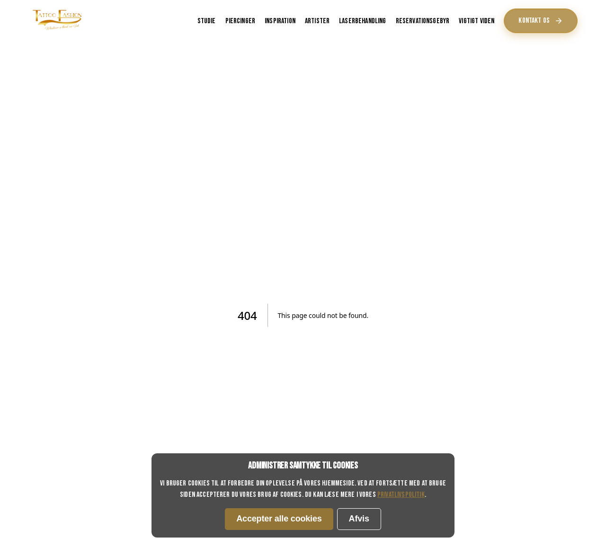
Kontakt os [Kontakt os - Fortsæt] (540, 20)
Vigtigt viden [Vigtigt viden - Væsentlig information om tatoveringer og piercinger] (476, 21)
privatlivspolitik (401, 494)
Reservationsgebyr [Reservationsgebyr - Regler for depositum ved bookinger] (423, 21)
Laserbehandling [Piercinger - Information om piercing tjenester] (362, 21)
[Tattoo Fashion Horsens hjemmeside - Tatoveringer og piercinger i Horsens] (57, 30)
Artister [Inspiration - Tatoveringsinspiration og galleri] (317, 21)
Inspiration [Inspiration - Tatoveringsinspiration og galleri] (280, 21)
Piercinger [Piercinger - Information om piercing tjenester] (240, 21)
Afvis (359, 518)
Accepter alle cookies (278, 518)
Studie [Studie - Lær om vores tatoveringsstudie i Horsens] (206, 21)
